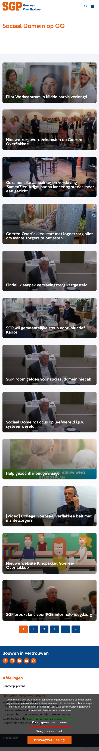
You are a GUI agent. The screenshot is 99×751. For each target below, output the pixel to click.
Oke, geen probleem (49, 722)
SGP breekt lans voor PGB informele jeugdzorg (49, 615)
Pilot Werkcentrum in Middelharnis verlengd (46, 97)
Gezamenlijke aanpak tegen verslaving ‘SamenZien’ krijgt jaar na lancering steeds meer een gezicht (50, 187)
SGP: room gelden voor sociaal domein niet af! (48, 379)
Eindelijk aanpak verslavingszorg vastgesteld (46, 285)
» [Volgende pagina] (75, 629)
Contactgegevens (13, 686)
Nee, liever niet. (50, 731)
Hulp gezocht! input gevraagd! (33, 473)
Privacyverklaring (49, 740)
